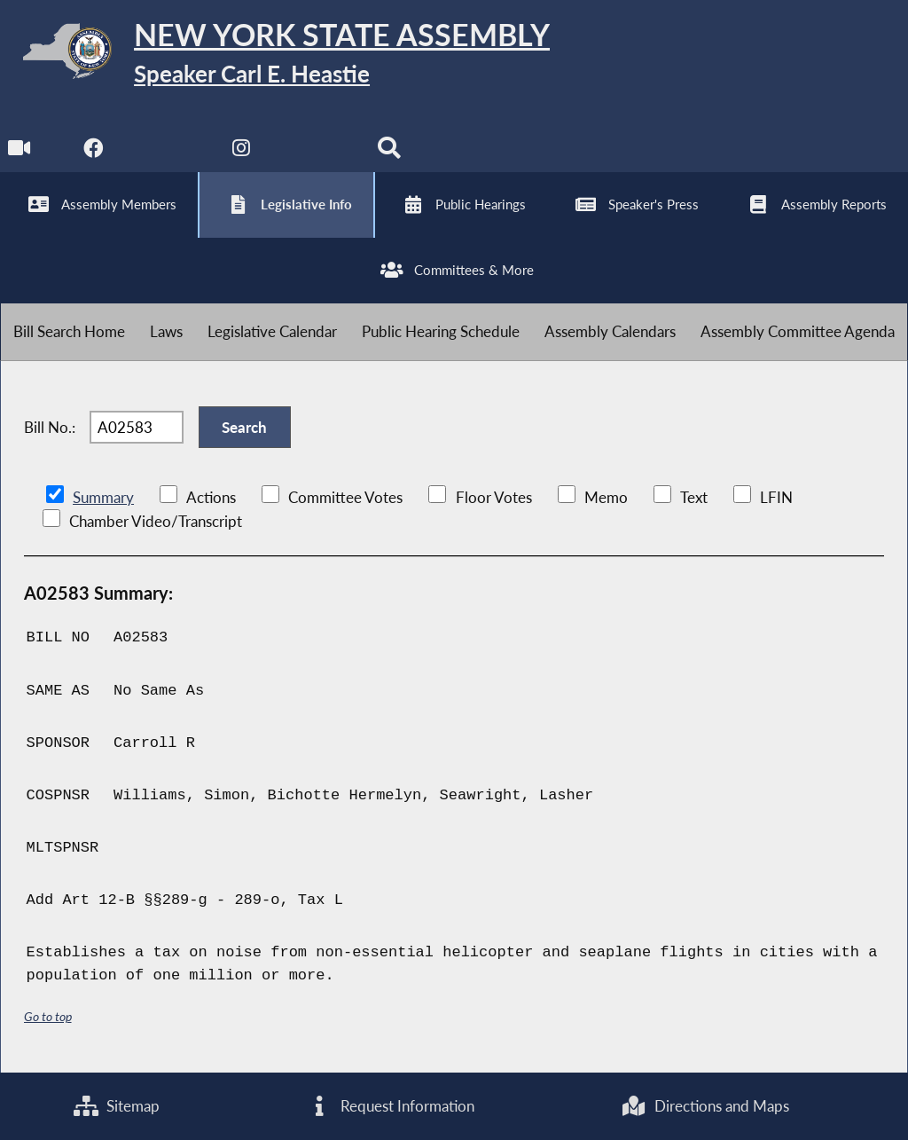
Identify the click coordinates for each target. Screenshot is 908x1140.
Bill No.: (49, 427)
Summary (103, 497)
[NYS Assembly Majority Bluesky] (315, 152)
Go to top (48, 1016)
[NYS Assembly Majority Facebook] (94, 152)
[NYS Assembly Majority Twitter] (168, 152)
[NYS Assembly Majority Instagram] (242, 152)
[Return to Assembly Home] (275, 54)
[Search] (389, 152)
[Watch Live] (20, 152)
